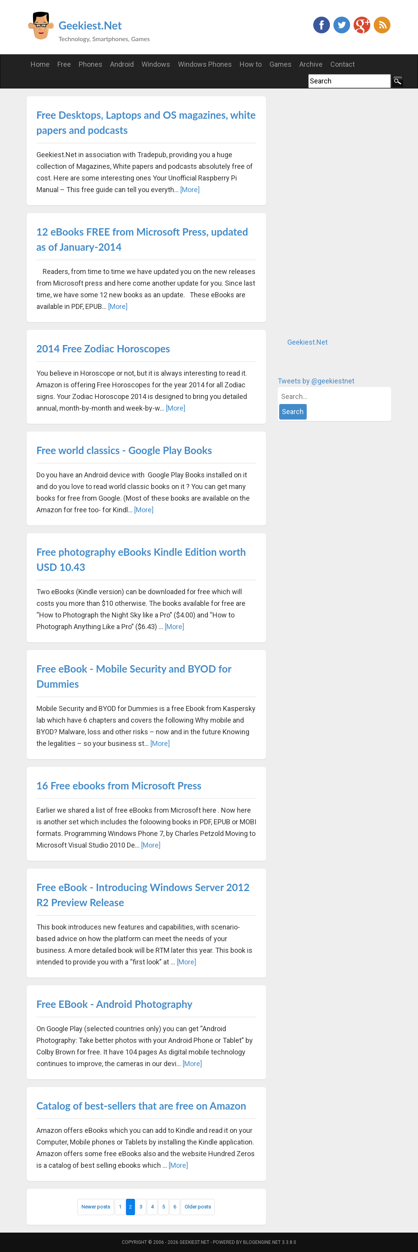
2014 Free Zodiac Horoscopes (103, 348)
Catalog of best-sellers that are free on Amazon (141, 1105)
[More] (190, 190)
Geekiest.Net (90, 25)
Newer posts (95, 1207)
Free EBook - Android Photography (114, 1004)
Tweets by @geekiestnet (316, 381)
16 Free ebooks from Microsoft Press (119, 785)
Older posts (198, 1207)
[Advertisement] (336, 212)
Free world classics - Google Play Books (124, 450)
